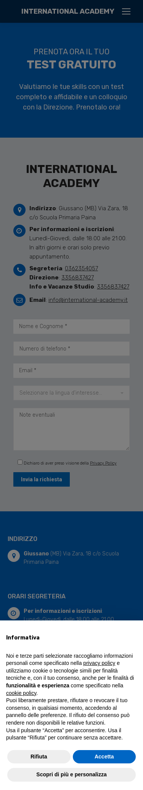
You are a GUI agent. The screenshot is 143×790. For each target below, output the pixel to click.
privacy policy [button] (99, 663)
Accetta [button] (104, 757)
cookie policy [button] (21, 693)
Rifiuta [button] (39, 757)
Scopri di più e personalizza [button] (71, 774)
